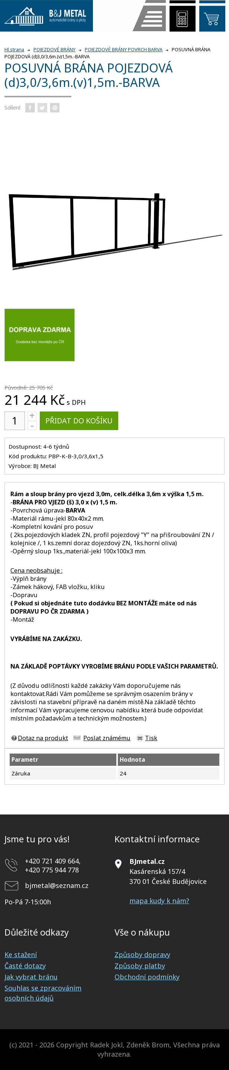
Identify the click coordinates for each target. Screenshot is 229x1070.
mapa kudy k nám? (159, 900)
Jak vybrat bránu (31, 976)
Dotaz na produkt (43, 738)
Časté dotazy (25, 965)
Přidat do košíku (79, 421)
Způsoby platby (140, 965)
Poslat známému (106, 738)
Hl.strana (14, 49)
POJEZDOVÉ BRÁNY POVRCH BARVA (123, 49)
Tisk (151, 738)
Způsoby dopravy (142, 954)
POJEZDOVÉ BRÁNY (54, 49)
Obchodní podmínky (147, 976)
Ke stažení (20, 954)
